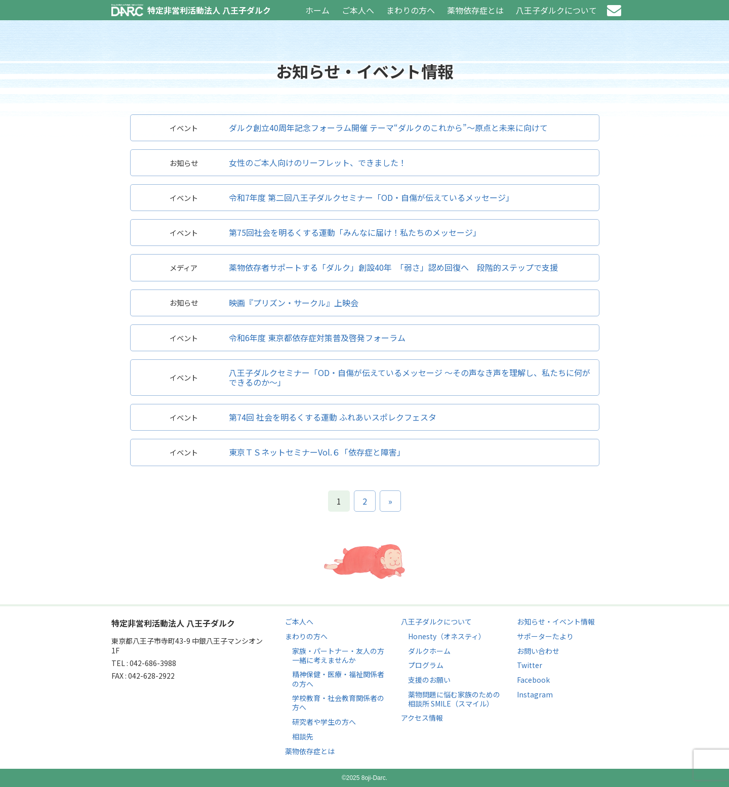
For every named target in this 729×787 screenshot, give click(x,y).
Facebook (533, 680)
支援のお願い (429, 680)
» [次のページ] (390, 501)
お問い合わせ (614, 10)
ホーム (317, 10)
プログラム (425, 665)
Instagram (535, 694)
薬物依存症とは (475, 10)
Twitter (529, 665)
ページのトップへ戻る (364, 562)
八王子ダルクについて (556, 10)
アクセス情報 (422, 718)
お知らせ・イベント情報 (556, 621)
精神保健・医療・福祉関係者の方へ (338, 678)
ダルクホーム (429, 651)
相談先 (302, 736)
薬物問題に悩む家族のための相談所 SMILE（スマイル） (454, 699)
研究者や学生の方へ (324, 722)
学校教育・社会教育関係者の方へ (338, 702)
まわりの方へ (410, 10)
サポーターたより (545, 636)
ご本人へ (358, 10)
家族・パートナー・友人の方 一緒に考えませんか (338, 655)
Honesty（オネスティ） (446, 636)
